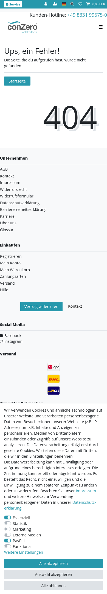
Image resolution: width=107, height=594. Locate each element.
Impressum (10, 182)
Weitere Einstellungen (23, 552)
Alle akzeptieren (53, 563)
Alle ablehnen (53, 585)
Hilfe (4, 289)
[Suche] (72, 4)
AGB (4, 169)
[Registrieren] (55, 4)
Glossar (6, 229)
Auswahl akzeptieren (53, 574)
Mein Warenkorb (15, 269)
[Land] (64, 4)
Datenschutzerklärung (20, 202)
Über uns (8, 222)
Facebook (10, 335)
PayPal (19, 540)
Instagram (11, 341)
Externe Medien (27, 535)
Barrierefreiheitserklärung (23, 209)
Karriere (7, 216)
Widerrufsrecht (13, 189)
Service (13, 4)
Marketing (22, 529)
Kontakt (7, 176)
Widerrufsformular (16, 196)
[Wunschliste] (80, 4)
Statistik (20, 523)
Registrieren (11, 256)
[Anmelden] (46, 4)
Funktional (22, 546)
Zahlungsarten (13, 276)
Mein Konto (10, 262)
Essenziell (21, 517)
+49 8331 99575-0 (87, 15)
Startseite (17, 81)
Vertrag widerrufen (41, 306)
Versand (7, 283)
